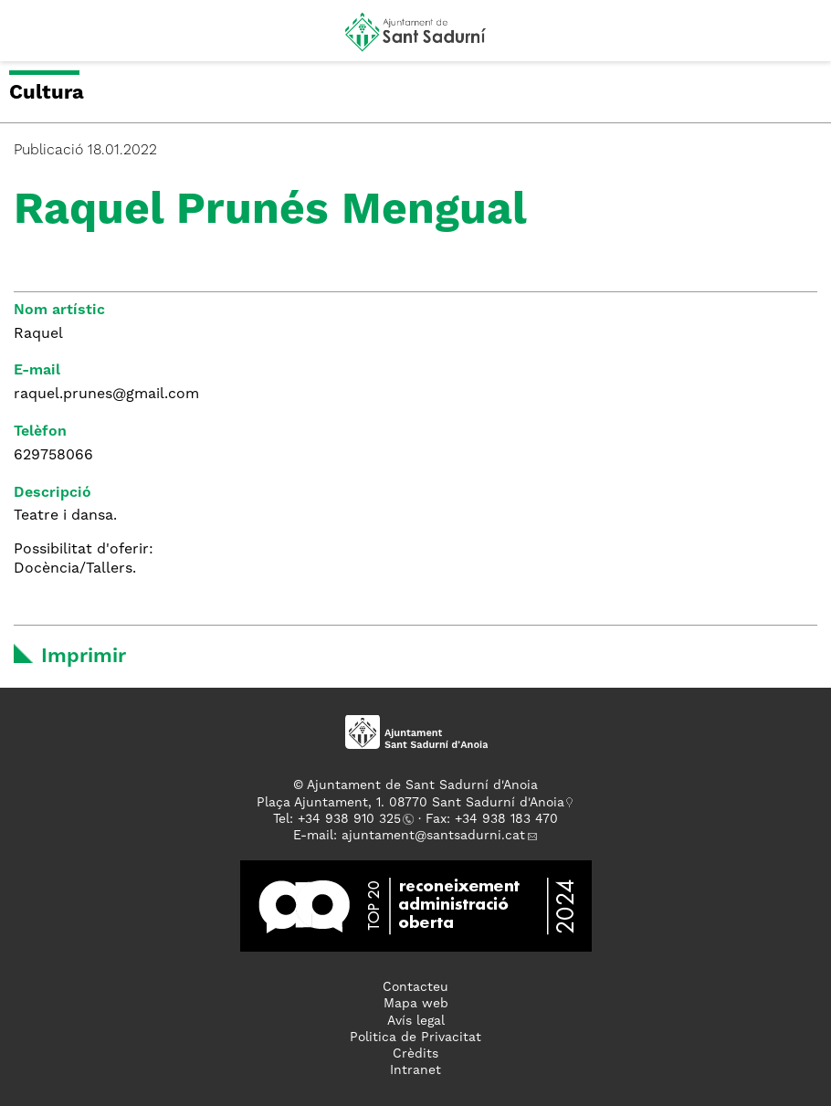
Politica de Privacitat (415, 1037)
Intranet (415, 1070)
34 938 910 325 (353, 819)
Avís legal (416, 1021)
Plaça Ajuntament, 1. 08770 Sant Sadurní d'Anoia (410, 802)
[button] (31, 38)
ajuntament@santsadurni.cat (433, 835)
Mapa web (416, 1003)
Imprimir (83, 657)
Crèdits (415, 1054)
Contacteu (415, 987)
